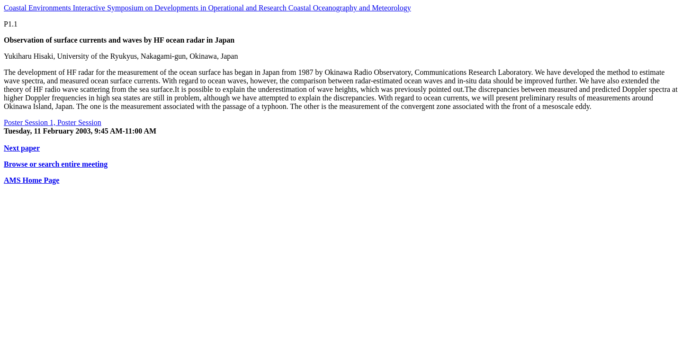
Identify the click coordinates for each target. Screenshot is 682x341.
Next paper (22, 148)
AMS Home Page (31, 180)
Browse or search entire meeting (56, 164)
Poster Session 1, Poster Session (52, 122)
